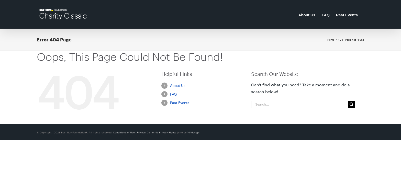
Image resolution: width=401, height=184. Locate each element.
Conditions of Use (124, 132)
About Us (177, 85)
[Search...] (299, 104)
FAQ (173, 94)
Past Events (179, 102)
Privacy (141, 132)
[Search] (351, 104)
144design (193, 132)
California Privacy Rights (162, 132)
